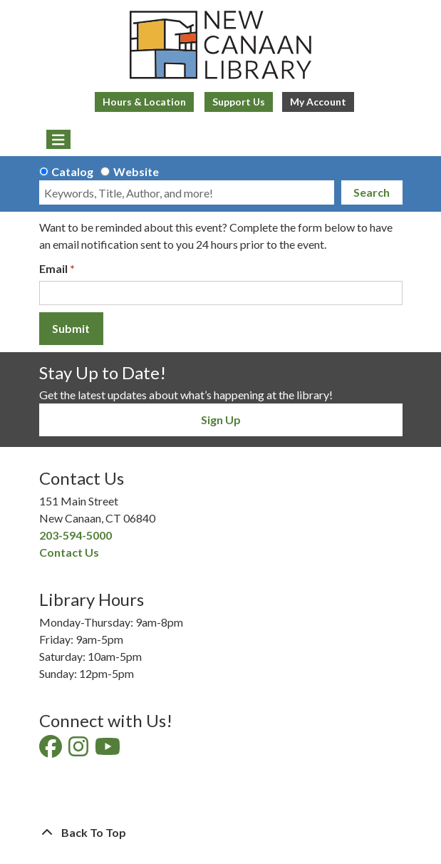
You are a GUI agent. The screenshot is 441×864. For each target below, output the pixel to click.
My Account (318, 102)
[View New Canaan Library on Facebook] (51, 750)
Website (136, 171)
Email (53, 268)
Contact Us (69, 552)
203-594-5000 (75, 535)
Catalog (72, 171)
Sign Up (221, 419)
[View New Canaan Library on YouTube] (109, 750)
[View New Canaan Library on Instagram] (79, 750)
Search (371, 192)
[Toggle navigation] (58, 140)
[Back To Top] (221, 832)
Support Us (238, 102)
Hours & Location (144, 102)
